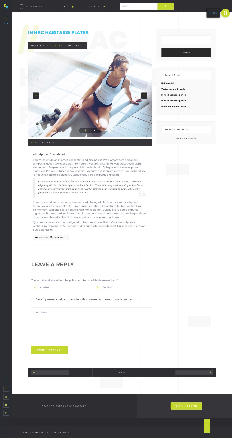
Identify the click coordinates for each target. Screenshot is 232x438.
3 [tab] (94, 130)
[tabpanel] (90, 94)
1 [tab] (86, 130)
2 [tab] (90, 130)
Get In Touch (186, 406)
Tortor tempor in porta (173, 89)
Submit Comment (49, 350)
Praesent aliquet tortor (173, 106)
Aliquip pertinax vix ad (49, 154)
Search (186, 52)
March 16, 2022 (39, 46)
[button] (225, 13)
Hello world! (167, 83)
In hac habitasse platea (173, 95)
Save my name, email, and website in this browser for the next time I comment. (85, 299)
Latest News (74, 46)
